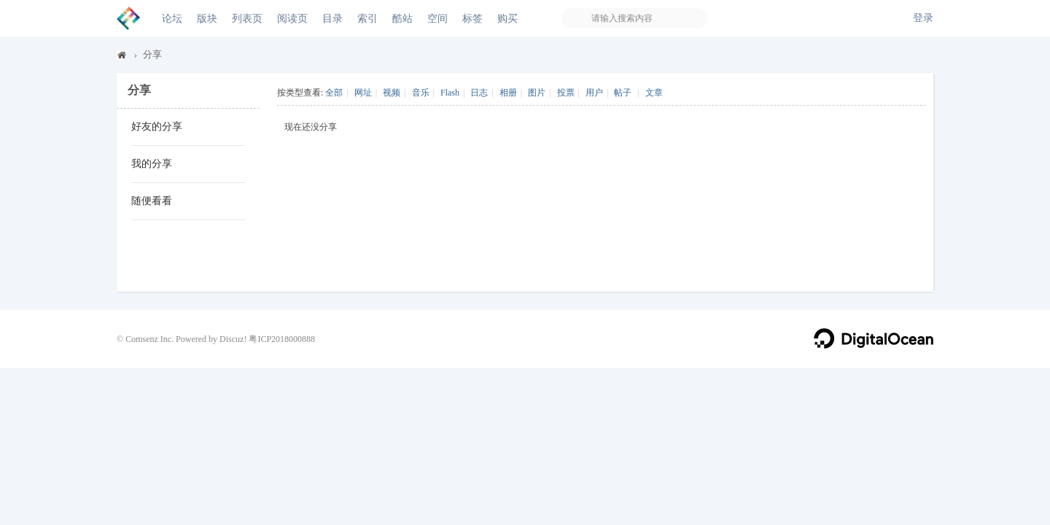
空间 (437, 18)
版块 (207, 18)
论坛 (172, 18)
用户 (594, 93)
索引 (367, 18)
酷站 (402, 18)
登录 (923, 17)
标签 (472, 18)
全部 (334, 93)
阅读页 (292, 18)
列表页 (247, 18)
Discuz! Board (122, 58)
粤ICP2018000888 (282, 339)
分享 (152, 54)
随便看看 (151, 200)
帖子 (622, 93)
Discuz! (232, 339)
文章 (654, 93)
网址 (363, 93)
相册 (508, 93)
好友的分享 (156, 126)
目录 (332, 18)
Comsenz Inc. (149, 339)
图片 (536, 93)
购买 (507, 18)
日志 (479, 93)
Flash (449, 93)
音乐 (420, 93)
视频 (391, 93)
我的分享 (151, 163)
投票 (566, 93)
